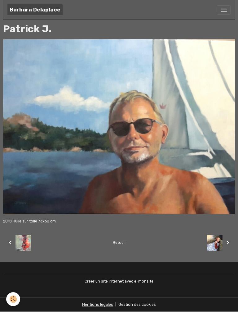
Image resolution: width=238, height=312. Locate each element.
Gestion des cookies (137, 304)
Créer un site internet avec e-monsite (119, 281)
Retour (119, 242)
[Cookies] (13, 299)
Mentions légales (97, 304)
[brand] (35, 9)
